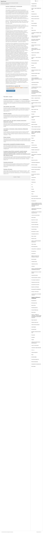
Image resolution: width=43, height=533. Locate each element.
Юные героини (7, 137)
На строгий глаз (33, 251)
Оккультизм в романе (34, 222)
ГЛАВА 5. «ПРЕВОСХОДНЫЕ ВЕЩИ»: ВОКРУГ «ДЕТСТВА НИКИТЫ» (35, 132)
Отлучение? (33, 140)
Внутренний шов (33, 300)
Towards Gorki (33, 253)
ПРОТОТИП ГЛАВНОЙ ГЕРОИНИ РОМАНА (14, 144)
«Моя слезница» (33, 244)
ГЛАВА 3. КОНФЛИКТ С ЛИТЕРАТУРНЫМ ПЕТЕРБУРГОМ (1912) (36, 79)
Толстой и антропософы (34, 224)
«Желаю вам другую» (34, 352)
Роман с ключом (33, 236)
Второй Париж (33, 67)
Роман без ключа (33, 238)
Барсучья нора (33, 305)
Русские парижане (34, 23)
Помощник (33, 337)
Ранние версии (33, 217)
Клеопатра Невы (33, 329)
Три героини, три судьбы (9, 106)
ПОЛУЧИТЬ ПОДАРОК (10, 90)
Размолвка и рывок (34, 25)
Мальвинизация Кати (34, 307)
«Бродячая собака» (34, 75)
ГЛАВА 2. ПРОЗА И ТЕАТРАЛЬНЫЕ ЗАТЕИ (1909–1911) (36, 49)
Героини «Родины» (8, 169)
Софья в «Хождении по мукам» (35, 126)
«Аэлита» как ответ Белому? (35, 215)
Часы (32, 186)
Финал (32, 354)
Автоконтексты (33, 177)
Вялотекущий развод (34, 246)
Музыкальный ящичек (34, 196)
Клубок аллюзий (33, 42)
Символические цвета (34, 275)
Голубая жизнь (33, 182)
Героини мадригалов (8, 162)
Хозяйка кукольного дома (35, 60)
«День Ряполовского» (34, 84)
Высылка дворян (33, 259)
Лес (32, 184)
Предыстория (33, 135)
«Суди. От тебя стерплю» (35, 345)
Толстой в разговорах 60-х (35, 359)
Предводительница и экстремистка (36, 95)
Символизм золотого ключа (35, 282)
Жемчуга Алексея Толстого (35, 18)
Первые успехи (33, 30)
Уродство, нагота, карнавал (35, 52)
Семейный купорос (34, 261)
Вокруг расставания (34, 124)
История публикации (34, 147)
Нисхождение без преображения (36, 289)
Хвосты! (32, 65)
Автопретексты (33, 171)
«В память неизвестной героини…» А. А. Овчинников (16, 99)
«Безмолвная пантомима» (35, 82)
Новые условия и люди (34, 109)
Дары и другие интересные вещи (36, 198)
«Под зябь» (33, 266)
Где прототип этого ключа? (35, 284)
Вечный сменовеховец (34, 361)
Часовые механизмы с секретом (35, 277)
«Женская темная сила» (34, 322)
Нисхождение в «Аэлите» (35, 231)
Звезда (32, 193)
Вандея (32, 142)
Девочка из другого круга (35, 16)
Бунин (32, 157)
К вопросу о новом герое (35, 291)
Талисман (32, 11)
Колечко (32, 189)
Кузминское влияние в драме (35, 73)
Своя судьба (33, 119)
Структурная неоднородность (35, 162)
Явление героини (7, 113)
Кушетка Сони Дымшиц (34, 100)
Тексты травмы (33, 111)
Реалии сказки (33, 312)
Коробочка (32, 191)
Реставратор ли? (33, 200)
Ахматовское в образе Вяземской (36, 347)
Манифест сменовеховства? (35, 149)
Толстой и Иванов (34, 229)
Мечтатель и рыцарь (34, 164)
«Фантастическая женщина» (35, 324)
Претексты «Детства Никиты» (35, 169)
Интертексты (33, 179)
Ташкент (32, 339)
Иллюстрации (33, 366)
